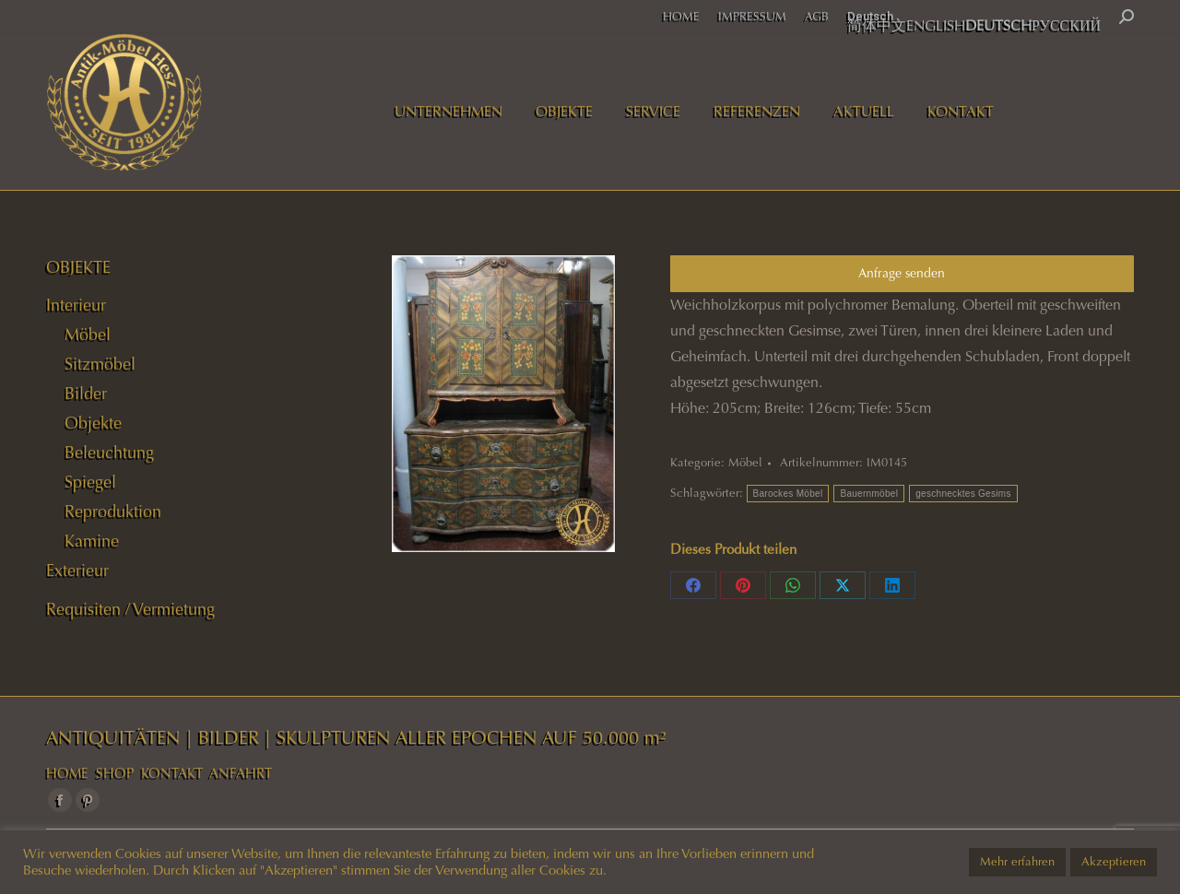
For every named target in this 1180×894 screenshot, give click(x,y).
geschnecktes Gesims (963, 493)
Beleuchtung (109, 452)
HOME (67, 773)
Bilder (86, 393)
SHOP (115, 773)
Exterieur (77, 570)
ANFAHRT (240, 773)
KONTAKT (172, 773)
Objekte (93, 423)
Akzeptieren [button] (1113, 861)
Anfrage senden (901, 273)
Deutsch (870, 16)
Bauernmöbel (869, 493)
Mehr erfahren (1017, 861)
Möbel (745, 462)
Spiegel (90, 482)
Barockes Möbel (788, 493)
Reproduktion (113, 511)
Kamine (92, 541)
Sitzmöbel (100, 364)
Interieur (76, 305)
